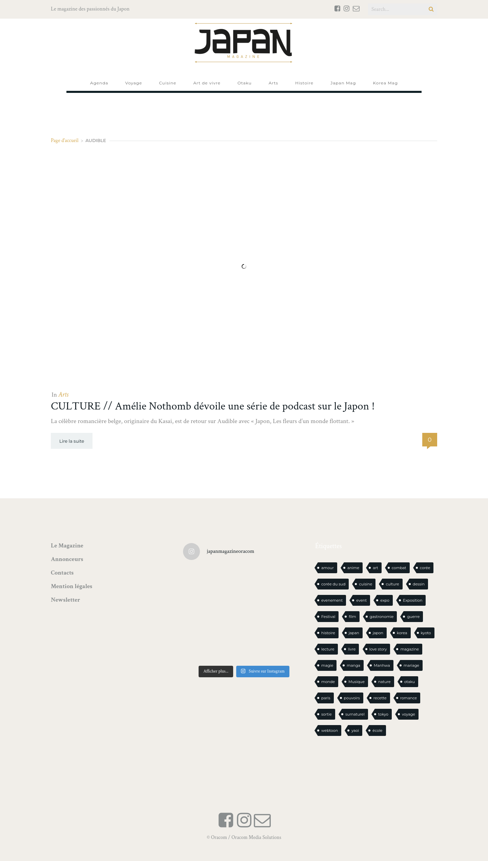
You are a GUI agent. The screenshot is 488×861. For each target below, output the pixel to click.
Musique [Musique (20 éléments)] (356, 681)
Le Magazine (67, 545)
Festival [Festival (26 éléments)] (328, 616)
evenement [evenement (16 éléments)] (332, 600)
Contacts (62, 573)
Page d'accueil (65, 140)
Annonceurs (67, 559)
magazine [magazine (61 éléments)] (409, 649)
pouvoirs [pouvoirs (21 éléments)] (352, 698)
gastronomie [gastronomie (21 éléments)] (382, 616)
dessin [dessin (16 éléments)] (419, 584)
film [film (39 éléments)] (352, 616)
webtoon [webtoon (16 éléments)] (329, 730)
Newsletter (65, 600)
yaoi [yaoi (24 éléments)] (355, 730)
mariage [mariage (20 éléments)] (411, 665)
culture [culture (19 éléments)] (392, 584)
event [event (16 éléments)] (361, 600)
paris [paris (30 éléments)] (325, 698)
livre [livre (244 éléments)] (352, 649)
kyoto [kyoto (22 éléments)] (426, 632)
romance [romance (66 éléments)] (408, 698)
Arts (63, 394)
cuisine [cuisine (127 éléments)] (365, 584)
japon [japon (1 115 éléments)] (378, 632)
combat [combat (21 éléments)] (399, 567)
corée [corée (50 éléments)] (425, 567)
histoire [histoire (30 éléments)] (328, 632)
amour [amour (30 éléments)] (327, 567)
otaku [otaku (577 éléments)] (409, 681)
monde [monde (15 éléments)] (328, 681)
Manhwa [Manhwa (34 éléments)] (382, 665)
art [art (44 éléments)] (375, 567)
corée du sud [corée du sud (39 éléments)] (333, 584)
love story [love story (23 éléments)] (378, 649)
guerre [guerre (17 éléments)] (413, 616)
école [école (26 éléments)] (377, 730)
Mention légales (71, 586)
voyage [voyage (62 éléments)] (408, 714)
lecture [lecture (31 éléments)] (327, 649)
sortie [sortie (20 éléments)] (326, 714)
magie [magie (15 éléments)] (327, 665)
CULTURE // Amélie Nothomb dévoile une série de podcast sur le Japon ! (213, 406)
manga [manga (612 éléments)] (353, 665)
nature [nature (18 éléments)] (384, 681)
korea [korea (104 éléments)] (402, 632)
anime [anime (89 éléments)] (353, 567)
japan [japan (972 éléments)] (354, 632)
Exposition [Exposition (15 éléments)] (412, 600)
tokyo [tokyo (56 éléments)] (383, 714)
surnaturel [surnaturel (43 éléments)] (355, 714)
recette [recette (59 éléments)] (380, 698)
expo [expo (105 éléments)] (384, 600)
